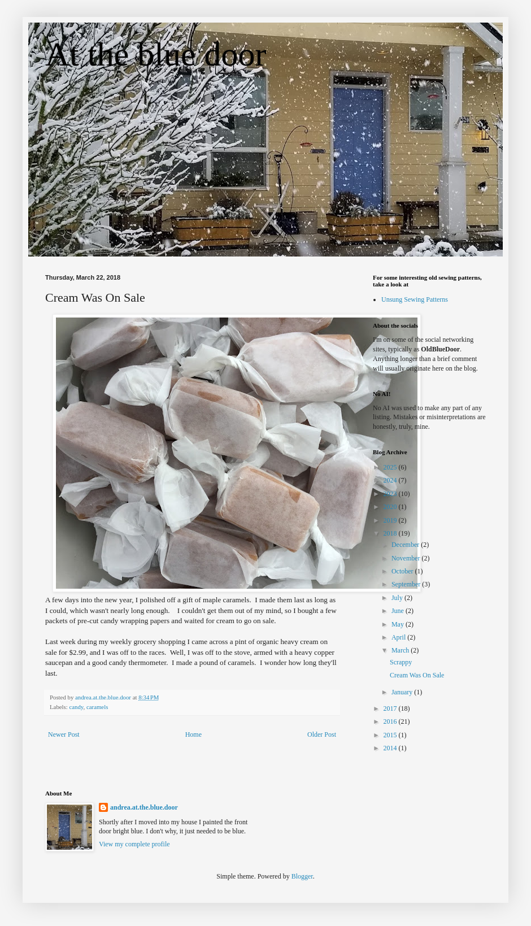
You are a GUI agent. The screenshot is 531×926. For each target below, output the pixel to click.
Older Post (321, 734)
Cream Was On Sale (417, 675)
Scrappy (401, 662)
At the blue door (156, 54)
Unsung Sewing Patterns (414, 299)
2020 (391, 507)
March (401, 650)
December (406, 545)
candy (76, 706)
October (403, 571)
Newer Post (64, 734)
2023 (391, 494)
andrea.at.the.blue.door (144, 807)
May (398, 624)
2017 (391, 708)
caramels (97, 706)
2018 (391, 533)
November (406, 558)
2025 (391, 467)
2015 (391, 735)
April (399, 637)
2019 (391, 520)
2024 (391, 480)
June (398, 611)
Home (193, 734)
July (397, 598)
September (406, 584)
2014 (391, 748)
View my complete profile (134, 844)
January (402, 692)
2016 (391, 721)
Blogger (302, 876)
